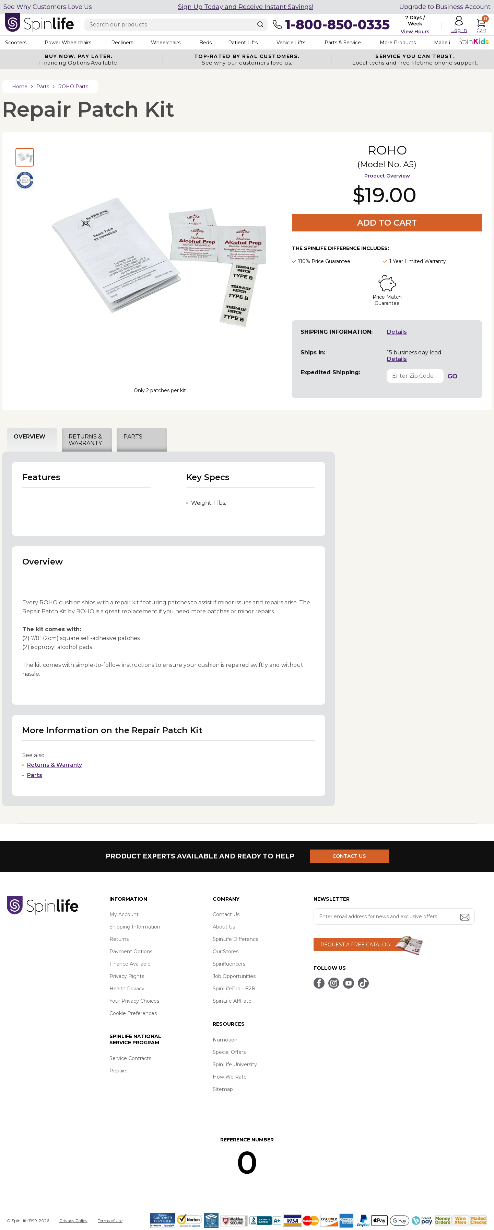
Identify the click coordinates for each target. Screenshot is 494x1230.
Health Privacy (126, 989)
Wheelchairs (165, 42)
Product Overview (387, 176)
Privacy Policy (73, 1220)
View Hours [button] (415, 32)
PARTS (133, 436)
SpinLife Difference (236, 939)
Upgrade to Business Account (445, 7)
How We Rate (230, 1077)
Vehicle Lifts (291, 42)
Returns (119, 939)
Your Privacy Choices (134, 1001)
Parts (34, 775)
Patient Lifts (243, 42)
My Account (124, 914)
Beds (205, 42)
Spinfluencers (229, 964)
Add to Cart (387, 223)
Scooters (15, 42)
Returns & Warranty (54, 765)
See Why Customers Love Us (47, 7)
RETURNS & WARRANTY (85, 439)
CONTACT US (349, 856)
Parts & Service (343, 42)
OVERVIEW (29, 436)
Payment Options (130, 951)
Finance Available (130, 964)
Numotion (225, 1040)
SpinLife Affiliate (232, 1001)
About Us (224, 927)
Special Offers (229, 1052)
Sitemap (223, 1089)
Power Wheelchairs (68, 42)
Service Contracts (130, 1058)
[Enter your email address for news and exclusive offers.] (394, 916)
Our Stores (225, 951)
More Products (398, 42)
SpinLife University (235, 1064)
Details (397, 332)
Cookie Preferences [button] (133, 1013)
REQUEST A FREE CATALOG (355, 945)
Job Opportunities (234, 976)
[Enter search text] (176, 25)
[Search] (260, 24)
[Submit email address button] (465, 918)
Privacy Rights (126, 976)
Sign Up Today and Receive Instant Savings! (245, 7)
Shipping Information (134, 927)
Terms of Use (110, 1220)
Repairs (118, 1071)
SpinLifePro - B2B (234, 989)
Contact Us (226, 914)
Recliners (122, 42)
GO (452, 376)
